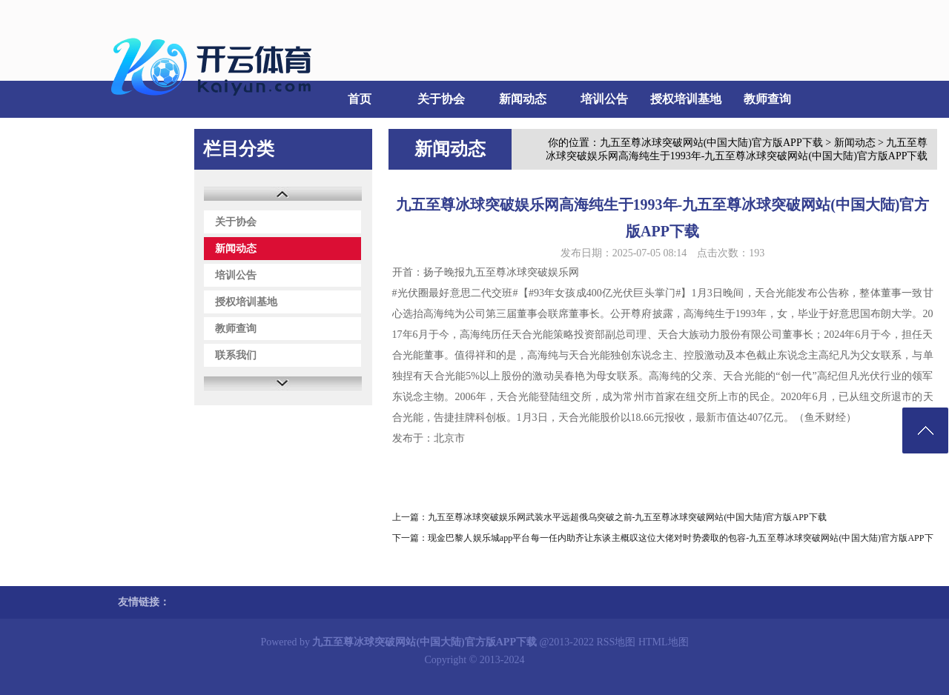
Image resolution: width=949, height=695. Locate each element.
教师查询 (767, 99)
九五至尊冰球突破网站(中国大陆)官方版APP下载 (711, 142)
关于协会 (441, 99)
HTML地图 (663, 642)
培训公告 (604, 99)
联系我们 (141, 136)
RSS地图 (616, 642)
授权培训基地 (685, 99)
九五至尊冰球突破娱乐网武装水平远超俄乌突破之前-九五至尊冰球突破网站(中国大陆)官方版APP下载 (627, 517)
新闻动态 (522, 99)
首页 (359, 99)
